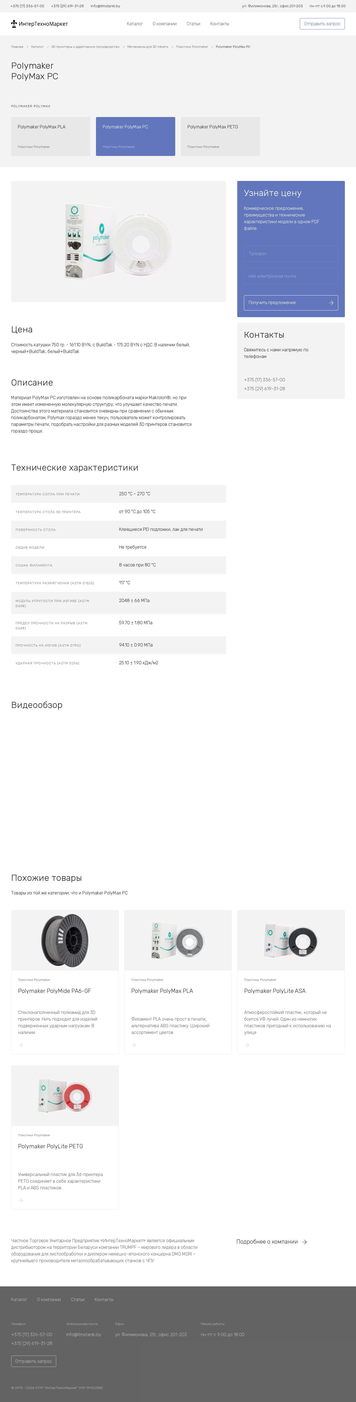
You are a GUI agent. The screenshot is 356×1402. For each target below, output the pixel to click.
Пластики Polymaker (192, 47)
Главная (17, 47)
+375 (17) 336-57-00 (264, 379)
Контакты (219, 23)
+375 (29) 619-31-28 (264, 388)
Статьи (193, 23)
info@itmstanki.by (83, 1334)
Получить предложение (291, 302)
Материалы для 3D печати (148, 47)
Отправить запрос (322, 23)
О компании (165, 23)
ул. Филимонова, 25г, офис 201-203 (151, 1334)
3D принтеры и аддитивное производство (85, 47)
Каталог (135, 23)
